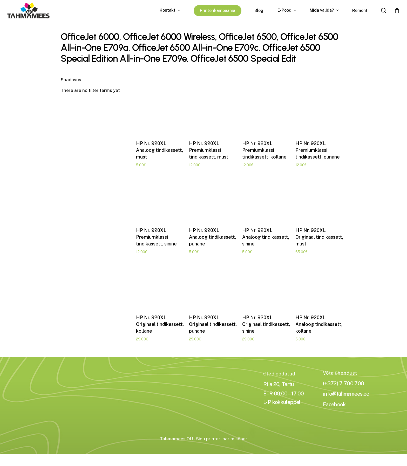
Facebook (334, 410)
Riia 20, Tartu (278, 390)
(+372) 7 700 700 (343, 389)
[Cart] (397, 10)
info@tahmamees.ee (346, 400)
